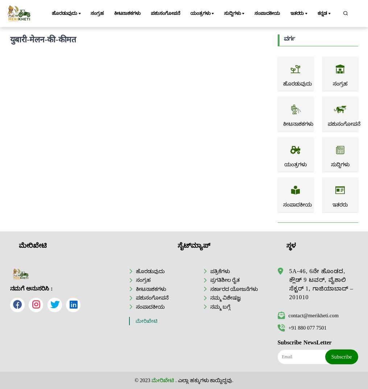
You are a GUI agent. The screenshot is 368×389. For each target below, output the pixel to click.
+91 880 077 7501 (302, 328)
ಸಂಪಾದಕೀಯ (267, 13)
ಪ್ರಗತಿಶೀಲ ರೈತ (225, 280)
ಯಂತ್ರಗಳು (202, 13)
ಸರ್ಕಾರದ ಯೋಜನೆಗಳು (234, 289)
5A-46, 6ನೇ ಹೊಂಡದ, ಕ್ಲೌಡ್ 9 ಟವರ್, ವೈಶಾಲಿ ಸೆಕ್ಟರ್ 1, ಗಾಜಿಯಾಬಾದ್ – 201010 (321, 284)
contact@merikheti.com (308, 315)
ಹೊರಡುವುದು (67, 13)
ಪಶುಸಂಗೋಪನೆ (165, 13)
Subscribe (341, 357)
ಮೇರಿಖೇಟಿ (146, 321)
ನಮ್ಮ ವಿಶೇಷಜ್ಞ (225, 298)
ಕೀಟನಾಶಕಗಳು (127, 13)
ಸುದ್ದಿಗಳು (234, 13)
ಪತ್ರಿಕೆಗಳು (220, 271)
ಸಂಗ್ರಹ (97, 13)
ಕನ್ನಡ (325, 13)
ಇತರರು (299, 13)
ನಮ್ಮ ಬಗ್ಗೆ (220, 307)
